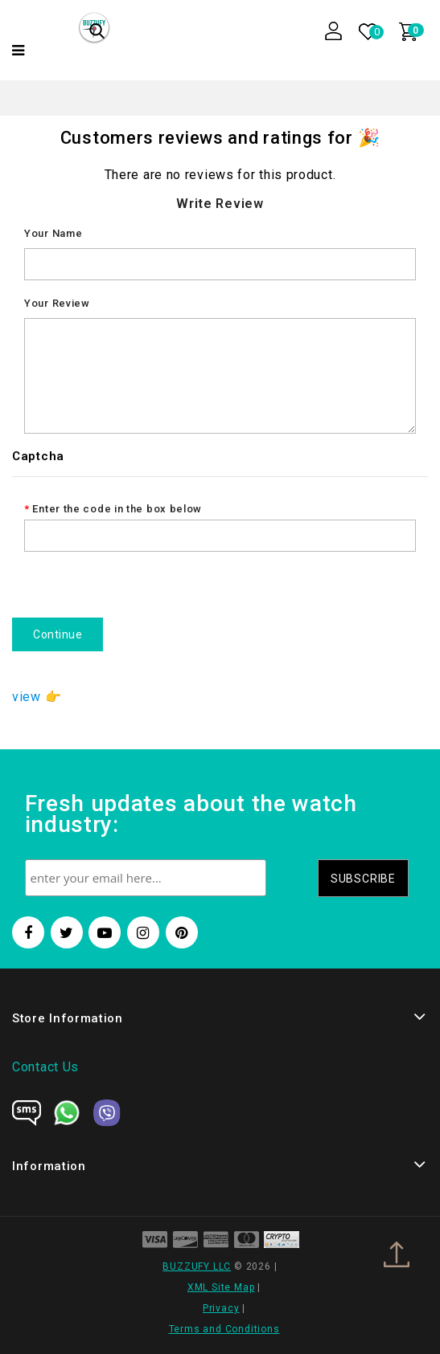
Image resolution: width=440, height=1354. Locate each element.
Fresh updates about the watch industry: (191, 815)
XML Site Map (221, 1287)
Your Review (57, 303)
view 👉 (36, 696)
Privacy (221, 1308)
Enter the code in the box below (117, 509)
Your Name (53, 233)
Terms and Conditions (224, 1329)
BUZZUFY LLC (196, 1266)
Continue (57, 634)
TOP (404, 1262)
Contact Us (45, 1067)
